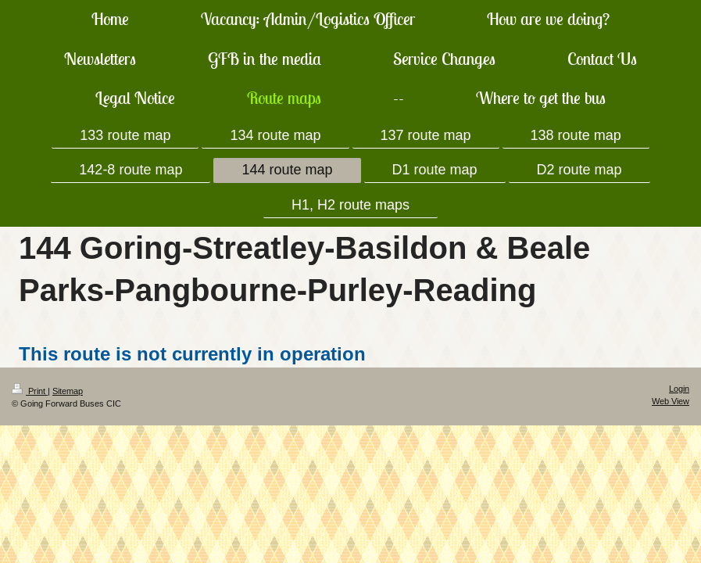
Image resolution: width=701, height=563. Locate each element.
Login (679, 388)
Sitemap (67, 390)
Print (30, 390)
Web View (670, 401)
